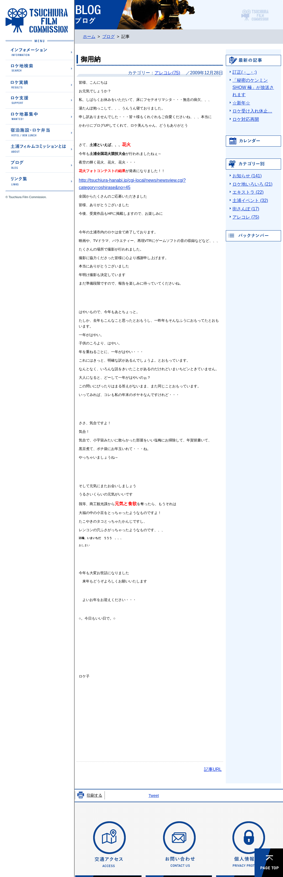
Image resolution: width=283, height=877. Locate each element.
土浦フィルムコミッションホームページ (37, 20)
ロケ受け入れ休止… (252, 111)
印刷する (94, 795)
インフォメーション (40, 52)
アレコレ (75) (245, 217)
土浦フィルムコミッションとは (40, 148)
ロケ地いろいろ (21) (252, 184)
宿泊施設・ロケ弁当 (40, 132)
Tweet (153, 795)
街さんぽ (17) (245, 208)
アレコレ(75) (167, 72)
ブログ (40, 164)
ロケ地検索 (40, 68)
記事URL (213, 769)
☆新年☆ (241, 103)
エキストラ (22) (248, 192)
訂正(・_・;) (244, 72)
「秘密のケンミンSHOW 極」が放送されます (253, 87)
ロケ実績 (40, 84)
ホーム (89, 36)
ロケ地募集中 (40, 116)
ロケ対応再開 (245, 119)
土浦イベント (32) (250, 200)
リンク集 (40, 180)
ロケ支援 (40, 100)
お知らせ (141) (247, 175)
